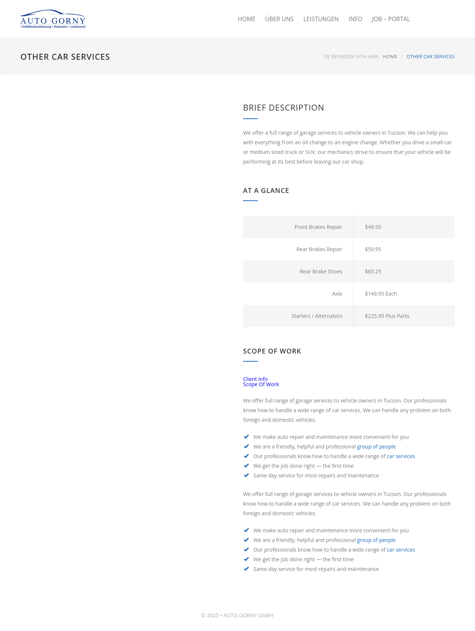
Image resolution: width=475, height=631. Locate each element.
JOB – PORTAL (391, 19)
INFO (355, 19)
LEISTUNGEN (321, 19)
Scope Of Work (261, 384)
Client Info (255, 378)
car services (401, 456)
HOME (247, 19)
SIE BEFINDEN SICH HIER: (351, 56)
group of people (376, 446)
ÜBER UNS (279, 19)
